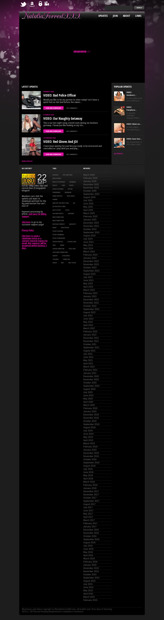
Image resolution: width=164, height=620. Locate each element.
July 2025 (88, 200)
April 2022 (88, 325)
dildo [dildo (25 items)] (71, 185)
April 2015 (88, 594)
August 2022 (89, 312)
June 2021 (88, 357)
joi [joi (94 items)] (74, 203)
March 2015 (89, 597)
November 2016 (91, 533)
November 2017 (91, 494)
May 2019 (88, 437)
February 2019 (90, 446)
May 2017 (88, 514)
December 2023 (91, 261)
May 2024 (88, 245)
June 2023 (88, 280)
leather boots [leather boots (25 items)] (58, 213)
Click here (26, 222)
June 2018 (88, 472)
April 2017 (88, 517)
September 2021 (91, 347)
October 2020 (89, 382)
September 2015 (91, 578)
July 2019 (88, 430)
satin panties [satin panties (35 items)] (58, 241)
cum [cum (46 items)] (63, 185)
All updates (118, 153)
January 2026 (89, 181)
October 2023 (89, 267)
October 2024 (89, 229)
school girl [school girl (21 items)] (71, 241)
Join (115, 16)
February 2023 (90, 293)
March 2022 (89, 328)
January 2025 (89, 219)
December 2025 (91, 184)
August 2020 (89, 389)
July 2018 (88, 469)
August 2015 (89, 581)
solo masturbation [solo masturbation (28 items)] (60, 252)
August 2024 (89, 235)
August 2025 (89, 197)
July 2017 (88, 507)
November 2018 (91, 456)
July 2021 (88, 354)
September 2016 (91, 539)
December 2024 (91, 223)
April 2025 (88, 210)
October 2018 (89, 459)
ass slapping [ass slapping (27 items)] (67, 175)
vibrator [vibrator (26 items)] (66, 259)
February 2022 (90, 331)
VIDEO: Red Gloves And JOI (60, 141)
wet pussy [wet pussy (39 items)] (72, 263)
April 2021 (88, 363)
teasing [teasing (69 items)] (56, 259)
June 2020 (88, 395)
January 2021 (89, 373)
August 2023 (89, 274)
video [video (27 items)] (55, 263)
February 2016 (90, 562)
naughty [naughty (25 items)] (72, 224)
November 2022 (91, 303)
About (126, 16)
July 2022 (88, 315)
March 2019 (89, 443)
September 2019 (91, 424)
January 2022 (89, 335)
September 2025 (91, 194)
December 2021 (91, 338)
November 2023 (91, 264)
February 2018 (90, 485)
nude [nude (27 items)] (55, 227)
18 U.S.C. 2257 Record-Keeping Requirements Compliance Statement (53, 611)
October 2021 (89, 344)
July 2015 (88, 584)
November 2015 (91, 571)
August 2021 (89, 351)
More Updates (27, 161)
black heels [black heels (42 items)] (57, 178)
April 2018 (88, 478)
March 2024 (89, 251)
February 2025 (90, 216)
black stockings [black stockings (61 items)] (59, 182)
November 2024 (91, 226)
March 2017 (89, 520)
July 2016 (88, 546)
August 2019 (89, 427)
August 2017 (89, 504)
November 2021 (91, 341)
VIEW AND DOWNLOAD (53, 108)
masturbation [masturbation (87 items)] (58, 220)
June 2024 (88, 242)
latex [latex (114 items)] (67, 210)
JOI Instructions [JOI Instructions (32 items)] (59, 206)
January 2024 (89, 258)
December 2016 (91, 530)
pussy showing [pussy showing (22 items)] (58, 234)
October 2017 (89, 498)
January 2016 (89, 565)
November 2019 (91, 418)
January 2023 (89, 296)
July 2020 (88, 392)
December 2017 (91, 491)
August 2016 (89, 542)
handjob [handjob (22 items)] (68, 192)
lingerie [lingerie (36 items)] (71, 213)
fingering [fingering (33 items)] (56, 192)
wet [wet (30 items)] (62, 263)
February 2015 (90, 600)
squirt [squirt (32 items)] (55, 255)
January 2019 (89, 450)
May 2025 (88, 207)
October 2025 (89, 191)
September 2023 (91, 271)
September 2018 (91, 462)
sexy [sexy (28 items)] (54, 245)
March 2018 (89, 482)
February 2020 (90, 408)
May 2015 (88, 590)
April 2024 (88, 248)
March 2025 (89, 213)
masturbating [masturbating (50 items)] (58, 217)
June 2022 (88, 319)
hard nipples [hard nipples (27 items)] (57, 196)
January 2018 (89, 488)
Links (138, 16)
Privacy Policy (28, 230)
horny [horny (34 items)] (55, 199)
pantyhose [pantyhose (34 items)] (65, 227)
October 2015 (89, 574)
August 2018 (89, 466)
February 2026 (90, 178)
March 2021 (89, 367)
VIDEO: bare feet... (134, 138)
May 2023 (88, 283)
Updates (103, 16)
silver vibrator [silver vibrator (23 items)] (58, 248)
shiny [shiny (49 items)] (62, 245)
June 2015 (88, 587)
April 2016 (88, 555)
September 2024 (91, 232)
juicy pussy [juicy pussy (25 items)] (57, 210)
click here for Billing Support (34, 215)
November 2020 (91, 379)
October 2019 (89, 421)
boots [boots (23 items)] (55, 185)
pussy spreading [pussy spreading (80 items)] (59, 238)
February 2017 (90, 523)
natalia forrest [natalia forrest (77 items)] (59, 224)
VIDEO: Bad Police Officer (59, 95)
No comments (71, 108)
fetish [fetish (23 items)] (70, 189)
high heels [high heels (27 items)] (71, 196)
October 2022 (89, 306)
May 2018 (88, 475)
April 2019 (88, 440)
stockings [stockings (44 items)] (66, 255)
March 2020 (89, 405)
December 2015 (91, 568)
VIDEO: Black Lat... (133, 124)
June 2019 (88, 434)
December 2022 (91, 299)
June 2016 (88, 549)
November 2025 (91, 187)
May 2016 (88, 552)
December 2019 (91, 414)
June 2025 (88, 203)
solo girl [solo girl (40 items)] (72, 248)
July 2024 (88, 239)
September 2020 (91, 386)
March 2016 (89, 558)
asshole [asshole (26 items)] (55, 175)
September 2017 (91, 501)
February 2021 (90, 370)
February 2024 (90, 255)
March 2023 (89, 290)
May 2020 (88, 398)
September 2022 (91, 309)
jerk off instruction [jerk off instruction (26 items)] (61, 203)
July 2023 (88, 277)
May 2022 (88, 322)
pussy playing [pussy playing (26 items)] (58, 231)
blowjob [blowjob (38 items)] (72, 182)
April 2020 (88, 402)
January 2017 (89, 526)
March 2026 (89, 175)
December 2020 (91, 376)
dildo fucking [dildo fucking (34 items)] (58, 189)
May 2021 (88, 360)
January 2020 (89, 411)
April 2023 (88, 287)
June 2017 (88, 510)
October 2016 (89, 536)
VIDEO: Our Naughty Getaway (62, 118)
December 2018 (91, 453)
